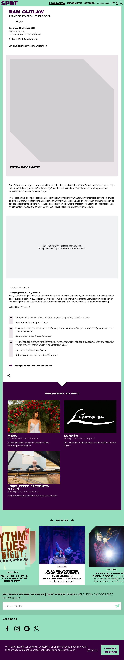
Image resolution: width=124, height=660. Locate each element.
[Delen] (9, 375)
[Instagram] (17, 629)
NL (17, 22)
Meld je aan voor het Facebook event (33, 365)
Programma (57, 3)
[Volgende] (72, 520)
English (107, 3)
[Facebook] (7, 628)
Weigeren (92, 650)
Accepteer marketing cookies (52, 248)
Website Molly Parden (19, 306)
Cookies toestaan (110, 650)
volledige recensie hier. (35, 350)
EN (21, 22)
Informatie (74, 3)
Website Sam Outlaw (19, 287)
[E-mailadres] (62, 606)
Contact (100, 3)
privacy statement (19, 649)
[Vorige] (51, 520)
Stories (89, 3)
